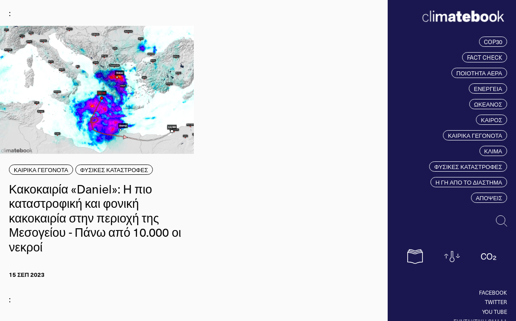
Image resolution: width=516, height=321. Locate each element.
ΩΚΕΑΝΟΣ (488, 104)
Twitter (496, 302)
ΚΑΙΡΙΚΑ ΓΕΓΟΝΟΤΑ (475, 135)
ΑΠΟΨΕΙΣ (489, 197)
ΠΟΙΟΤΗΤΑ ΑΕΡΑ (479, 73)
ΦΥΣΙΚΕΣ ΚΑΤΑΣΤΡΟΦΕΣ (468, 166)
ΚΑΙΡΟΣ (491, 119)
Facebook (493, 292)
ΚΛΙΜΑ (493, 151)
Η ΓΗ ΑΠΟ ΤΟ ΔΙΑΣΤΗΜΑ (468, 182)
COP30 (493, 41)
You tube (494, 312)
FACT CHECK (484, 57)
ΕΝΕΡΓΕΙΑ (488, 88)
